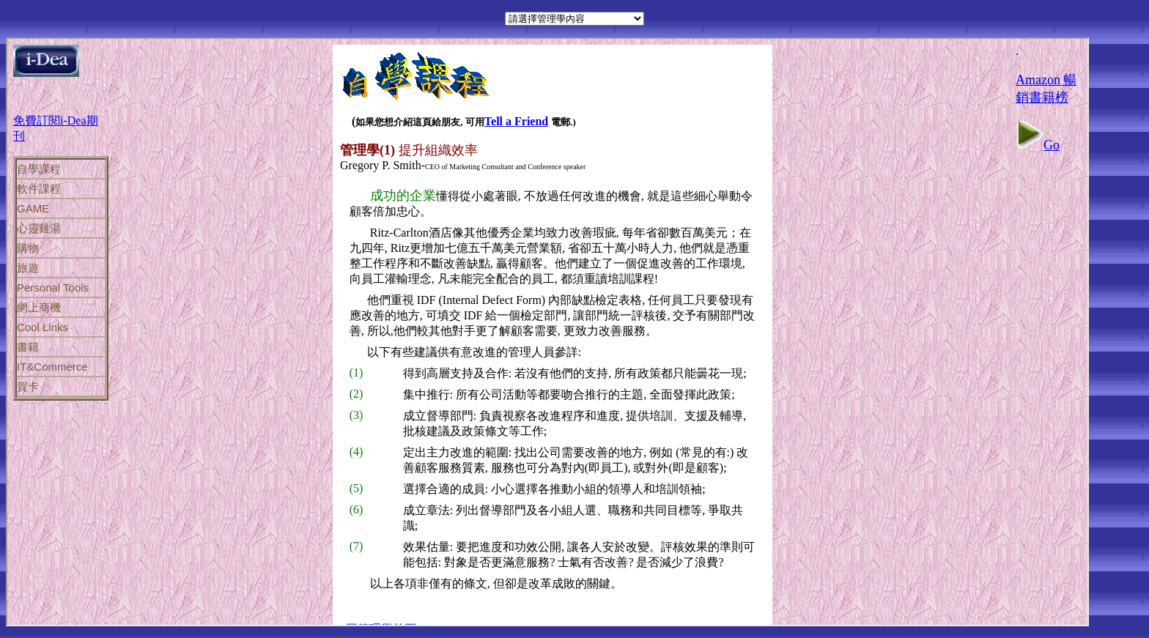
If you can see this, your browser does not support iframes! (547, 331)
